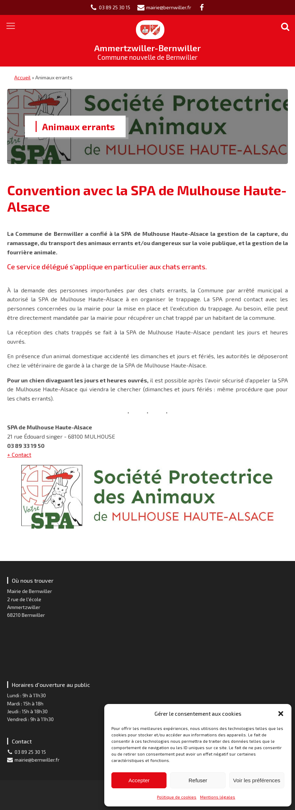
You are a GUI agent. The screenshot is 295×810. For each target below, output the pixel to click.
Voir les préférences (256, 780)
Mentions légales (217, 796)
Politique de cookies (176, 796)
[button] (280, 713)
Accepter (138, 780)
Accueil (22, 77)
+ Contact (19, 454)
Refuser (198, 780)
